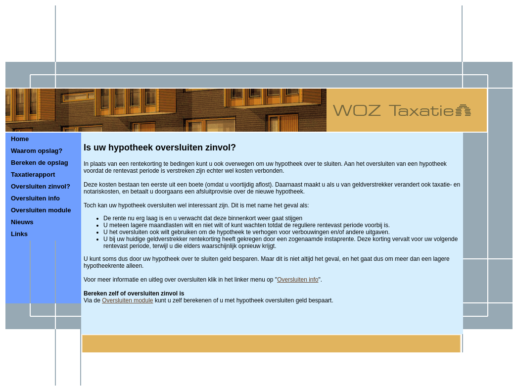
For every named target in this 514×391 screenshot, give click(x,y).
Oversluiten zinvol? (40, 186)
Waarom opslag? (36, 150)
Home (20, 139)
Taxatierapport (33, 174)
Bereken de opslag (39, 162)
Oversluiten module (41, 210)
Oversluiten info (35, 198)
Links (19, 234)
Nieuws (22, 222)
